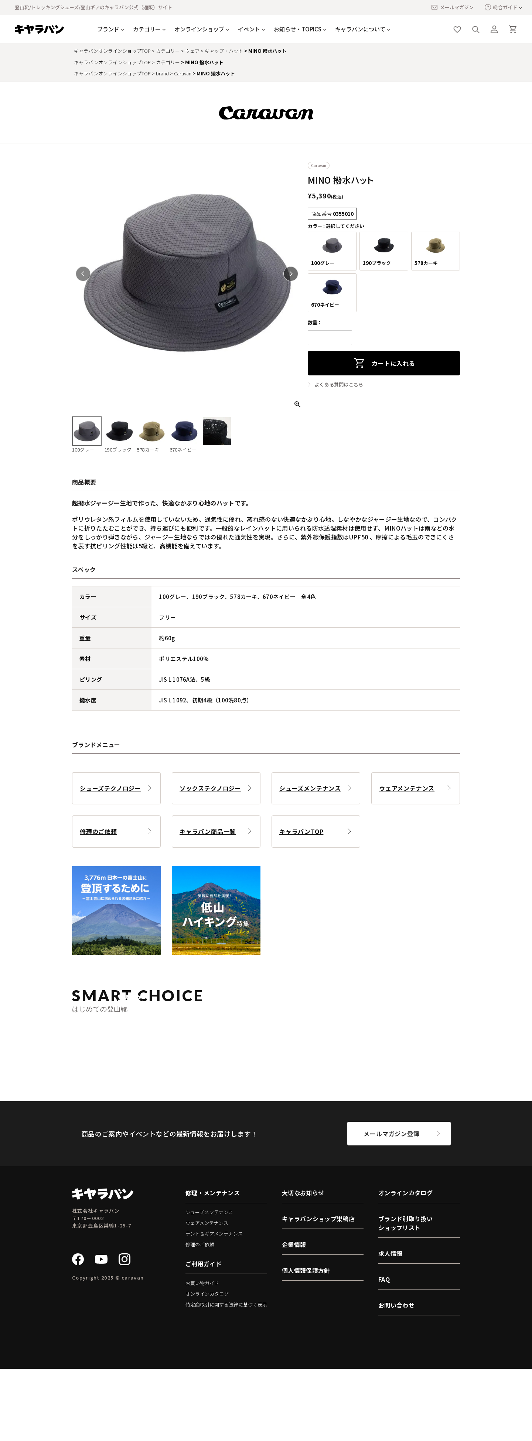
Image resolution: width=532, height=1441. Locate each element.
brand (162, 73)
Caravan (182, 73)
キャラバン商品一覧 (208, 831)
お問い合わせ (396, 1377)
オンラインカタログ (207, 1365)
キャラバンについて (360, 29)
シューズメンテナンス (310, 788)
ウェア (192, 50)
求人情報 (390, 1325)
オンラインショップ (199, 29)
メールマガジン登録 (391, 1205)
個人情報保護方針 (306, 1342)
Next (290, 273)
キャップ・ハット (224, 50)
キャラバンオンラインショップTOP (112, 50)
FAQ (384, 1351)
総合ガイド (501, 7)
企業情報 (294, 1316)
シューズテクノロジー (110, 788)
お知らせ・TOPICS (297, 29)
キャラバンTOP (301, 831)
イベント (249, 29)
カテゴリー (147, 29)
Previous (83, 273)
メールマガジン (452, 7)
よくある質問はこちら (339, 384)
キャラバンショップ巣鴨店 (318, 1290)
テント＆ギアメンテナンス (214, 1305)
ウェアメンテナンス (406, 788)
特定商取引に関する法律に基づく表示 (226, 1376)
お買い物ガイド (202, 1355)
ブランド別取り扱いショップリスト (405, 1295)
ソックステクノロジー (210, 788)
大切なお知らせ (303, 1264)
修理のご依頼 (98, 831)
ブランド (108, 29)
